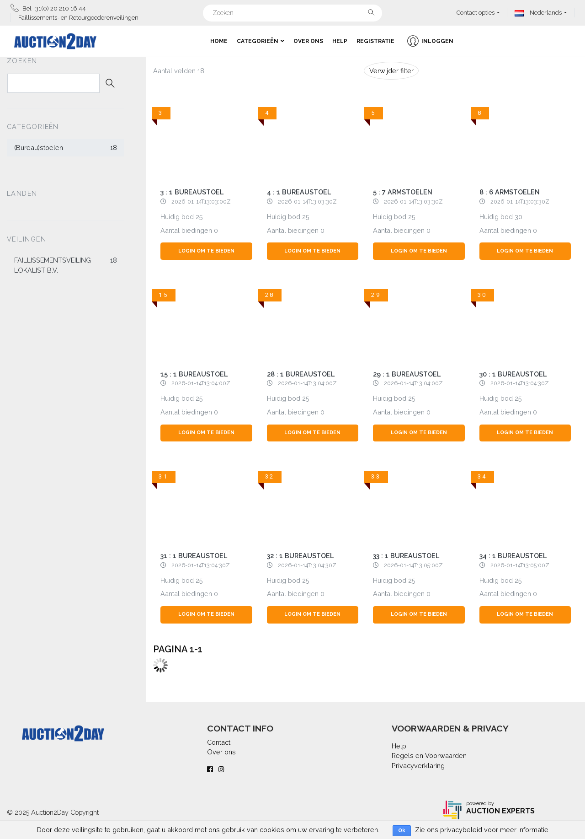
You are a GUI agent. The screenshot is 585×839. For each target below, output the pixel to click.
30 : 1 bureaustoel (513, 374)
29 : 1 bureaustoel (407, 374)
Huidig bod (177, 217)
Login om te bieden (206, 251)
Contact (218, 742)
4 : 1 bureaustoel (299, 192)
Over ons (308, 41)
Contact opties (476, 12)
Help (339, 41)
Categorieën (260, 41)
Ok (401, 831)
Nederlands (538, 12)
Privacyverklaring (418, 765)
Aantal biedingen (186, 230)
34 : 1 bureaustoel (513, 555)
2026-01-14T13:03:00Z (201, 201)
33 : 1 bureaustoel (406, 555)
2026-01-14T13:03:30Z (307, 201)
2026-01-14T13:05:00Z (413, 565)
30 (518, 217)
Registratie (375, 41)
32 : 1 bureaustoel (300, 555)
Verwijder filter (391, 71)
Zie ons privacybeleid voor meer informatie (481, 830)
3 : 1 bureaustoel (191, 192)
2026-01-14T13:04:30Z (519, 383)
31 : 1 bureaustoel (193, 555)
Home (219, 41)
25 (199, 217)
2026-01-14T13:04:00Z (200, 383)
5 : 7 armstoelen (402, 192)
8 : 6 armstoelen (509, 192)
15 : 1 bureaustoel (194, 374)
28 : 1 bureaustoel (301, 374)
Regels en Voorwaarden (429, 755)
